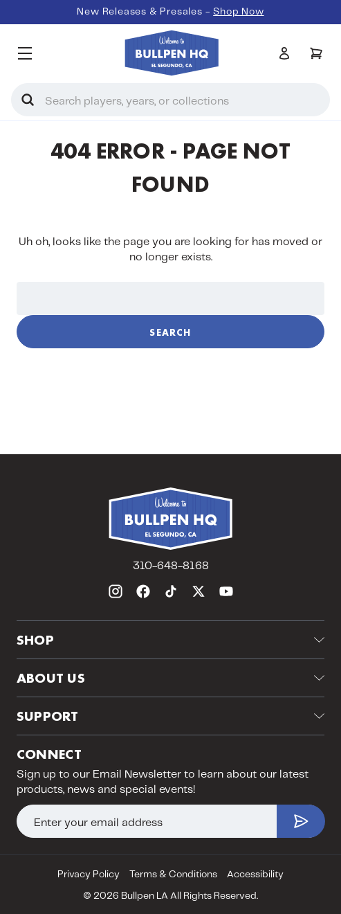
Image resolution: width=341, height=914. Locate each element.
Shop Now (238, 12)
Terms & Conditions (173, 874)
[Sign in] (284, 53)
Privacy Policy (88, 874)
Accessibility (255, 874)
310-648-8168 (171, 566)
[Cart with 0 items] (316, 53)
